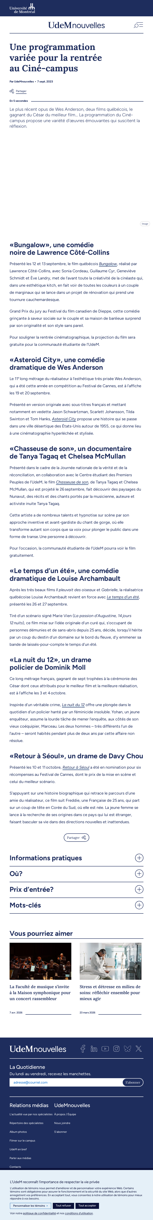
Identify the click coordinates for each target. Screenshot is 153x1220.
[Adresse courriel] (66, 1086)
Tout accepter (87, 1205)
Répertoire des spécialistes (26, 1126)
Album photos (18, 1135)
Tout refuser (63, 1205)
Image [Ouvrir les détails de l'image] (145, 227)
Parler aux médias (20, 1161)
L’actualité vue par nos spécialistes (31, 1117)
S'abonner (133, 1086)
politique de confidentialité (39, 1213)
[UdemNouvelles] (76, 26)
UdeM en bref (18, 1152)
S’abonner (60, 1135)
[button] (137, 26)
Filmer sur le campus (22, 1144)
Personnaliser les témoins (30, 1206)
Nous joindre (62, 1126)
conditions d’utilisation (79, 1213)
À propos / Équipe (65, 1117)
